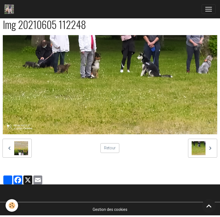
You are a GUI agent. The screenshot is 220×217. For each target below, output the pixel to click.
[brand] (10, 9)
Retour (110, 148)
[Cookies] (12, 205)
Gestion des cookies (110, 209)
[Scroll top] (209, 206)
